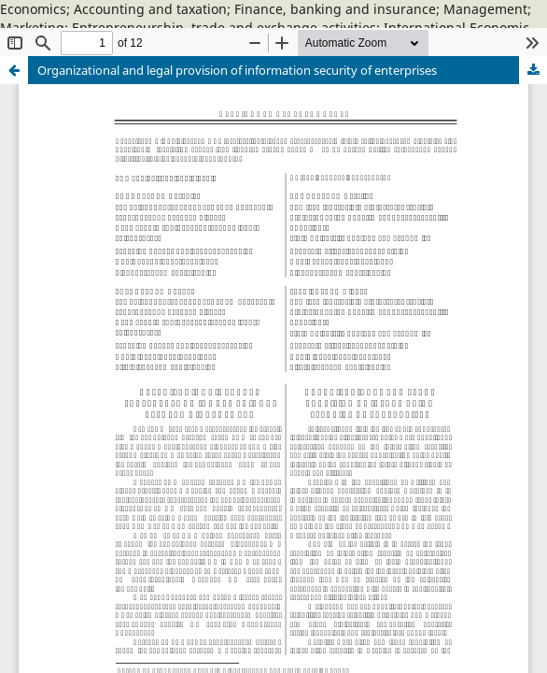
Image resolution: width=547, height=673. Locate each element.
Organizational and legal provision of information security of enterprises (237, 70)
